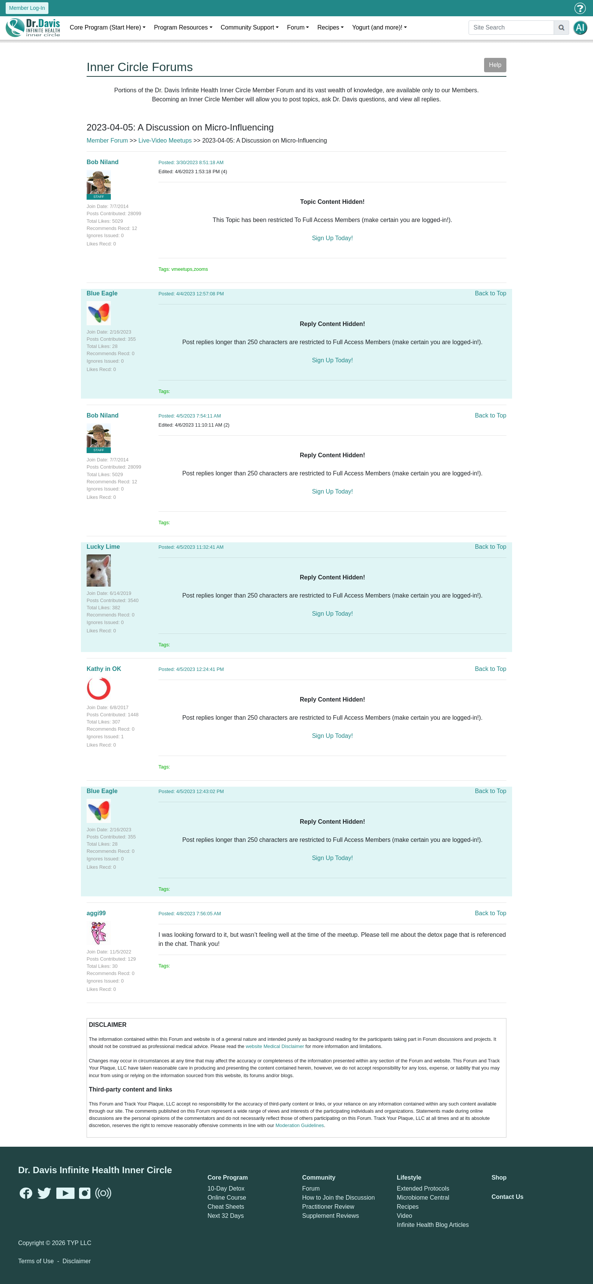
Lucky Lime (103, 546)
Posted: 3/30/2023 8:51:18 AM (191, 162)
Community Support (247, 27)
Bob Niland (102, 162)
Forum (295, 27)
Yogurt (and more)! (377, 27)
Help (495, 65)
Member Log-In (27, 8)
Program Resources (181, 27)
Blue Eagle (102, 293)
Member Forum (107, 140)
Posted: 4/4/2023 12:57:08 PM (191, 294)
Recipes (328, 27)
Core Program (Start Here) (105, 27)
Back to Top (490, 293)
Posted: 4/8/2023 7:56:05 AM (189, 913)
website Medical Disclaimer (275, 1046)
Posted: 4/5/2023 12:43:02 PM (191, 791)
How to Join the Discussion (338, 1197)
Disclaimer (76, 1261)
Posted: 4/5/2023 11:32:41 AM (191, 547)
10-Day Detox (226, 1188)
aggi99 (96, 913)
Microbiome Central (423, 1197)
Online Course (227, 1197)
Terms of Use (36, 1261)
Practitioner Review (328, 1206)
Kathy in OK (104, 669)
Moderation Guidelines (299, 1125)
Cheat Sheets (226, 1206)
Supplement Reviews (330, 1216)
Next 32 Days (226, 1216)
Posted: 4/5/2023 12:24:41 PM (191, 669)
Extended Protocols (423, 1188)
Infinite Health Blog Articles (433, 1225)
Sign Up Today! (332, 238)
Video (404, 1216)
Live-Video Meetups (165, 140)
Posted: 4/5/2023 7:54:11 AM (189, 416)
